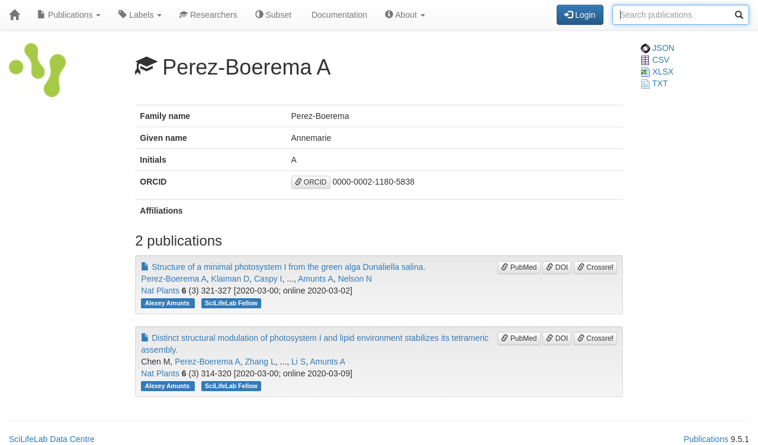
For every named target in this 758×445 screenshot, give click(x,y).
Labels (140, 15)
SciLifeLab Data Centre (52, 439)
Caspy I (268, 278)
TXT (654, 83)
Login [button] (579, 15)
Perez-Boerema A (174, 278)
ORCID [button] (311, 182)
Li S (298, 361)
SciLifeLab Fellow (231, 303)
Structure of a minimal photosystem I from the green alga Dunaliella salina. (283, 267)
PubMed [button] (519, 267)
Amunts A (315, 278)
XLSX (657, 71)
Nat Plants (160, 290)
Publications (69, 15)
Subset (273, 15)
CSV (655, 60)
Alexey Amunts (168, 303)
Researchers (208, 15)
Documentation (338, 15)
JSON (658, 48)
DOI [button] (557, 267)
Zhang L (260, 361)
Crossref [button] (595, 267)
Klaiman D (230, 278)
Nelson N (355, 278)
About (405, 15)
